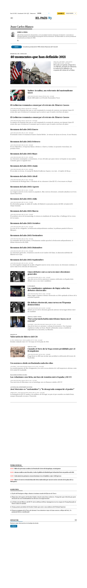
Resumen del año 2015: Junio (24, 166)
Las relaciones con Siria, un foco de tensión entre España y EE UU (41, 377)
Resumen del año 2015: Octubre (25, 223)
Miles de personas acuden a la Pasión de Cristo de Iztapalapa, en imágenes (37, 468)
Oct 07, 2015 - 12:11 (36, 340)
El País (12, 340)
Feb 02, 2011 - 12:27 (31, 380)
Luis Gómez (30, 324)
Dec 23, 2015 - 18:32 (27, 179)
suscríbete (61, 13)
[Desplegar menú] (11, 18)
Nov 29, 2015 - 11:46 (44, 308)
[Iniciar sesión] (71, 13)
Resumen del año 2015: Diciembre (26, 248)
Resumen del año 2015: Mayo (23, 154)
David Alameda (26, 340)
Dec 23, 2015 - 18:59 (27, 157)
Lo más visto (14, 489)
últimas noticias (16, 465)
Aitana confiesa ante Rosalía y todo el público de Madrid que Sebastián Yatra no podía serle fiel (44, 472)
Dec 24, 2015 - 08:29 (27, 133)
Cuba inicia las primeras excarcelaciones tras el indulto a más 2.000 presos (37, 476)
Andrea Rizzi (13, 392)
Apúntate (13, 526)
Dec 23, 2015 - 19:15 (27, 145)
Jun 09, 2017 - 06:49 (31, 108)
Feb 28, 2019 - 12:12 (48, 96)
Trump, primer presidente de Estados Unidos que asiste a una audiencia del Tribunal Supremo (39, 507)
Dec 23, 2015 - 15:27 (27, 263)
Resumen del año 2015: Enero (24, 130)
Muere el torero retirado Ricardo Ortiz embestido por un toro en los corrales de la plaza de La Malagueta (41, 480)
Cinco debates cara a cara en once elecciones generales (49, 273)
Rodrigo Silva (18, 340)
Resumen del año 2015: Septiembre (27, 260)
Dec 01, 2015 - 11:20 (44, 293)
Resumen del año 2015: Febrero (25, 142)
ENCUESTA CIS (13, 334)
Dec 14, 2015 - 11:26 (44, 277)
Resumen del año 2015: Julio (23, 199)
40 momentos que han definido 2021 (38, 57)
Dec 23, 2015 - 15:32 (27, 226)
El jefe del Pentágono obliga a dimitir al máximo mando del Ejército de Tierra (34, 493)
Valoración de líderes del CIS (24, 337)
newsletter (14, 520)
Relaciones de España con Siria (18, 375)
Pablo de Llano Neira (59, 62)
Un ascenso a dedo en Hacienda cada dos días (31, 363)
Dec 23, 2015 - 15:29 (27, 251)
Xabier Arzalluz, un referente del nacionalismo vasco (50, 92)
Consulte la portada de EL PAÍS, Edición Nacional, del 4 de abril (40, 47)
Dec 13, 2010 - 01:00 (39, 392)
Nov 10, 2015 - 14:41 (55, 324)
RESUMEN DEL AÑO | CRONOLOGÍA (18, 53)
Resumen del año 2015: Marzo (24, 211)
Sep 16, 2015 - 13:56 (44, 354)
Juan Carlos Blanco (21, 26)
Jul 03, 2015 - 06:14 (38, 366)
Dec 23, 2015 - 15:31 (27, 239)
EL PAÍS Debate (31, 286)
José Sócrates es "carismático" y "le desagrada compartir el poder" (42, 389)
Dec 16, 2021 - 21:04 (64, 63)
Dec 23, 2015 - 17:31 (27, 202)
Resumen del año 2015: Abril (23, 176)
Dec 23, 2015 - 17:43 (27, 190)
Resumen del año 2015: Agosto (24, 187)
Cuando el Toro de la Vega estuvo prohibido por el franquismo (51, 350)
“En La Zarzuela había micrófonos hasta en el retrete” (49, 320)
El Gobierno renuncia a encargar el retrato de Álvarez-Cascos (39, 105)
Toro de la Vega (32, 346)
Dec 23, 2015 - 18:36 (27, 169)
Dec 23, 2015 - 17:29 (27, 214)
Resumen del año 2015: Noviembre (26, 236)
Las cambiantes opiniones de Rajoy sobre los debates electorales (49, 289)
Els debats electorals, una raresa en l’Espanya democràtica (49, 304)
